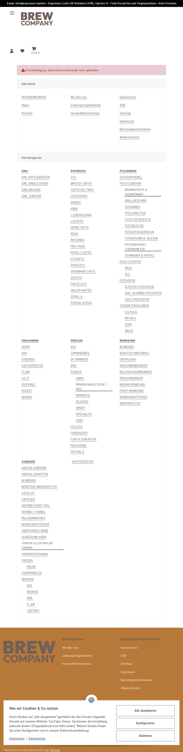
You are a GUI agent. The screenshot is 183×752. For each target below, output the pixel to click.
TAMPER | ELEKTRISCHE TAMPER (37, 545)
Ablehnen (143, 734)
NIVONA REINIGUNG (132, 384)
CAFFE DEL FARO (82, 189)
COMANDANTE (80, 353)
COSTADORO (79, 196)
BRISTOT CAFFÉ (81, 183)
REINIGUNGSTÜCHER (133, 397)
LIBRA (80, 378)
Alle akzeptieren (144, 708)
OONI (128, 324)
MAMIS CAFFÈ (80, 227)
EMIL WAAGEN (31, 189)
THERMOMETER (32, 573)
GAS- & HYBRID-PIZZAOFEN (143, 293)
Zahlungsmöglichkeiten (86, 105)
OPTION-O (77, 452)
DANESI (76, 202)
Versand (55, 749)
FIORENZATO (79, 433)
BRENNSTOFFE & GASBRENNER (136, 192)
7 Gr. (74, 177)
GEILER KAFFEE (81, 290)
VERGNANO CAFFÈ (83, 271)
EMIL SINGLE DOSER (35, 183)
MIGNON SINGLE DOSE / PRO (91, 386)
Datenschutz (38, 739)
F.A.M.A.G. (131, 312)
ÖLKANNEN (132, 207)
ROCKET (27, 390)
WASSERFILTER (130, 403)
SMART (80, 408)
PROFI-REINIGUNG (132, 390)
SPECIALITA (84, 414)
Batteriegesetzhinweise (135, 129)
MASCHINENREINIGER (134, 365)
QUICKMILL (29, 384)
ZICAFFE (76, 277)
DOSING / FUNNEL (34, 512)
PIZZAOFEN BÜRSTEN (139, 232)
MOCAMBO (77, 240)
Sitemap (125, 113)
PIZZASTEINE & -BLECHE (141, 238)
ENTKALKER (128, 359)
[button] (12, 51)
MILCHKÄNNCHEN (33, 518)
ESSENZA (28, 359)
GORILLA (77, 296)
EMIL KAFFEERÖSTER (36, 177)
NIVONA (27, 397)
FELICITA (77, 426)
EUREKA (76, 372)
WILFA (129, 330)
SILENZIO (82, 401)
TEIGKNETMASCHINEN (134, 305)
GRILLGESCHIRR (135, 200)
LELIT (25, 378)
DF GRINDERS (79, 359)
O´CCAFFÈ (77, 259)
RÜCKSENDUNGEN (34, 97)
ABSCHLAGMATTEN (35, 474)
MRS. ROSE (78, 246)
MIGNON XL (83, 395)
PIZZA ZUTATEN (130, 261)
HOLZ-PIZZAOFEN (137, 299)
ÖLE (127, 274)
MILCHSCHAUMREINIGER (136, 372)
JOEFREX (33, 610)
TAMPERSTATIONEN (35, 554)
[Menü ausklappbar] (12, 11)
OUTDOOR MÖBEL (131, 177)
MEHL (128, 268)
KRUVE (31, 566)
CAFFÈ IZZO (79, 284)
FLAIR (26, 372)
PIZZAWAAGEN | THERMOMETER (135, 247)
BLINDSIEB (127, 346)
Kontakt (27, 113)
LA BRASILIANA (81, 215)
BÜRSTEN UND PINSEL (134, 353)
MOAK (74, 233)
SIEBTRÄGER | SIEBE (35, 530)
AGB (122, 105)
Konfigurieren (144, 721)
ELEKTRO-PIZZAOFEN (139, 286)
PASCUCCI (78, 265)
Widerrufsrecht (129, 137)
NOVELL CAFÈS (81, 252)
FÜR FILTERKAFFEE (83, 439)
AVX (24, 353)
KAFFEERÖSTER (32, 365)
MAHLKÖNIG (79, 445)
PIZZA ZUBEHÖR (130, 183)
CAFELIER (28, 499)
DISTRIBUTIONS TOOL (36, 505)
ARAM (25, 346)
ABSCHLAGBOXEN (34, 468)
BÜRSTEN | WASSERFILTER (39, 486)
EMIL (74, 365)
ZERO (79, 420)
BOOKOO (32, 591)
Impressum (18, 739)
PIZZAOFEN (127, 280)
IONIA (74, 208)
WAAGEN (28, 579)
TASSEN (27, 560)
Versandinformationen (85, 113)
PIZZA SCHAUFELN (137, 219)
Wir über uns (79, 97)
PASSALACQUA (81, 303)
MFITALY (130, 318)
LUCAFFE (77, 221)
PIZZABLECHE (134, 225)
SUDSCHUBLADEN (34, 537)
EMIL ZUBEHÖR (31, 196)
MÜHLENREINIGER (131, 378)
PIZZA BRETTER (135, 213)
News (25, 105)
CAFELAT (28, 493)
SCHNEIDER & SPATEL (140, 255)
